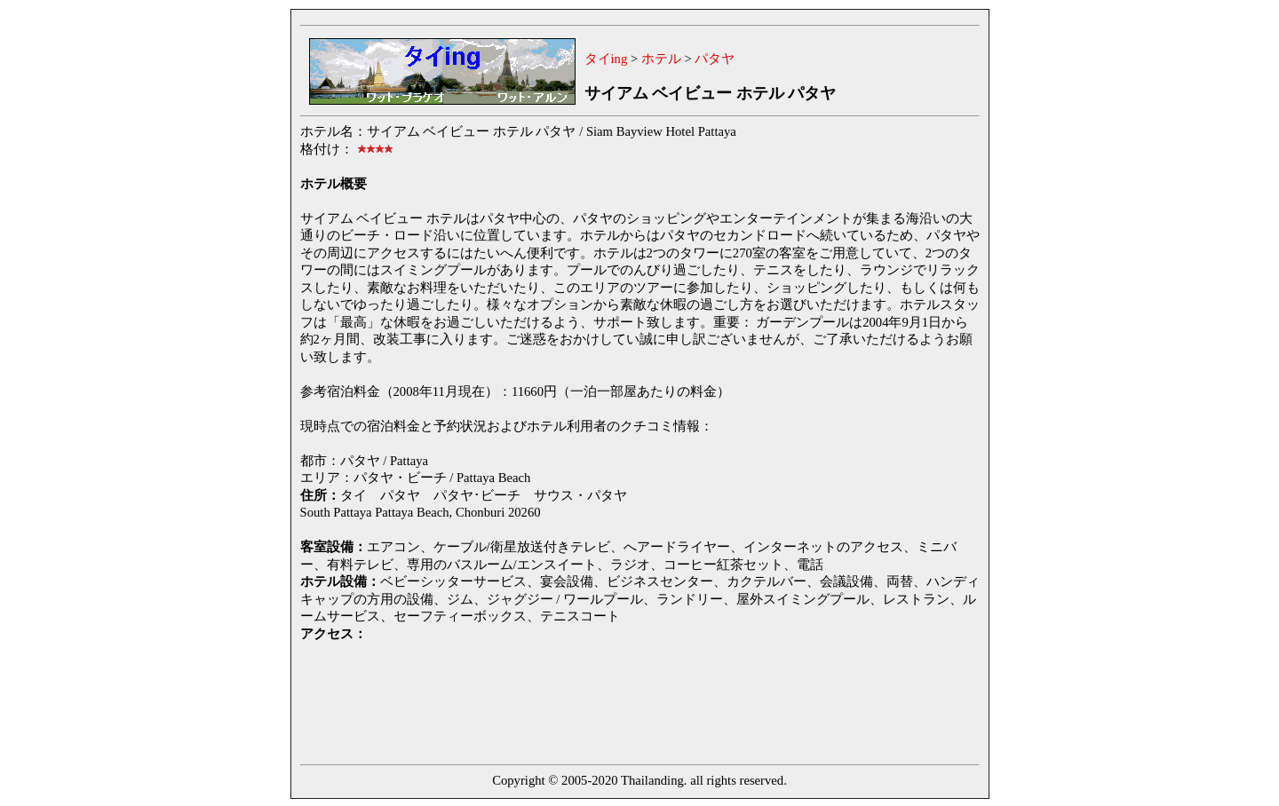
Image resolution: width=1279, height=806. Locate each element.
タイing (606, 58)
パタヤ (715, 58)
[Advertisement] (623, 700)
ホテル (661, 58)
